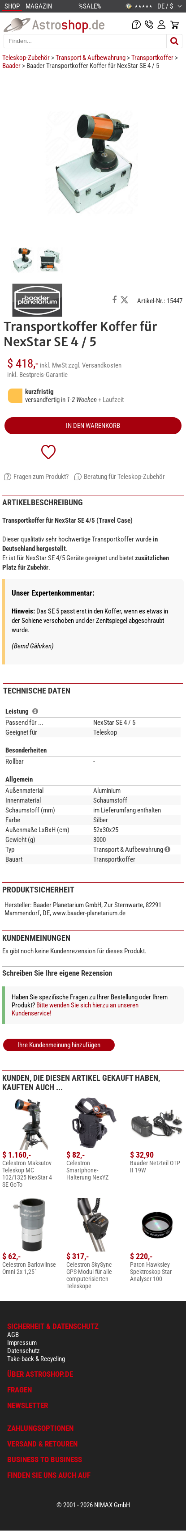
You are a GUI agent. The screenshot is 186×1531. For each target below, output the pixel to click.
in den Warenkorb (93, 426)
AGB (13, 1335)
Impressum (22, 1343)
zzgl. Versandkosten (94, 365)
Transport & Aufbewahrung (90, 58)
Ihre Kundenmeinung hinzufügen (58, 1045)
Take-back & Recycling (36, 1359)
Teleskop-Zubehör (26, 58)
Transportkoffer (152, 58)
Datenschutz (23, 1351)
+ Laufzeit (111, 400)
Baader (11, 66)
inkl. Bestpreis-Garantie (37, 375)
